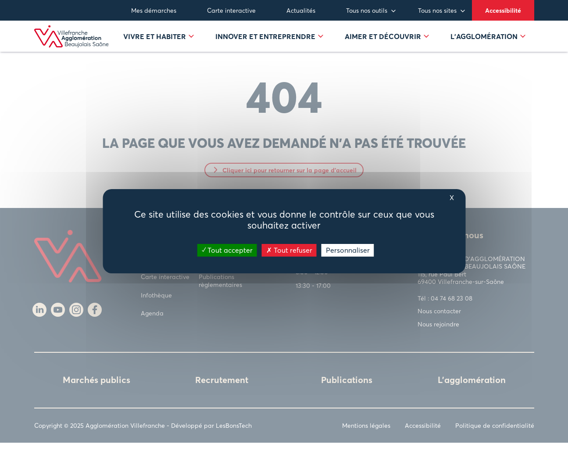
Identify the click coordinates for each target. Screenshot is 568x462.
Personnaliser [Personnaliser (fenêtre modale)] (348, 249)
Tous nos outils (366, 10)
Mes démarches (153, 10)
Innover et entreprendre (269, 46)
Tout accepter (227, 249)
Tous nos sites (437, 10)
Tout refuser (289, 249)
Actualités (300, 10)
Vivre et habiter (158, 46)
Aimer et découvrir (387, 46)
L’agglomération (487, 46)
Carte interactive (231, 10)
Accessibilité (503, 10)
